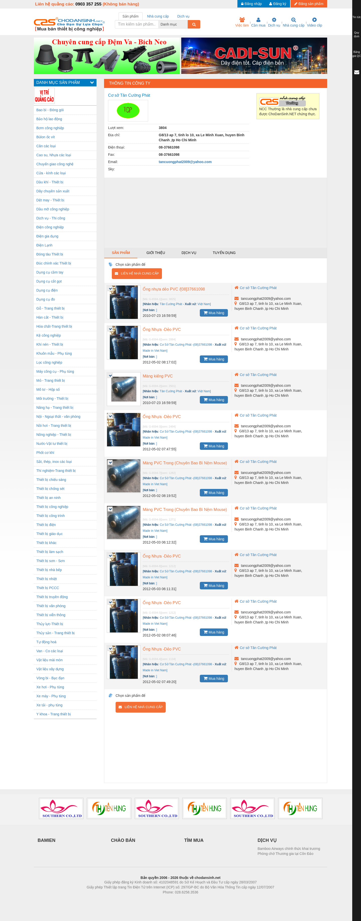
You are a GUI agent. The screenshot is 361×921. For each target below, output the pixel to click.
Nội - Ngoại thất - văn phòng (58, 417)
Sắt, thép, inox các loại (54, 462)
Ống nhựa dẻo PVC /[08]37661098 (174, 289)
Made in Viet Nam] (155, 350)
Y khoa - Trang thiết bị (53, 714)
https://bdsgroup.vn (174, 900)
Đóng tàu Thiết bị (49, 254)
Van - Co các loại (49, 651)
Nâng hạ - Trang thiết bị (54, 408)
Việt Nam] (204, 304)
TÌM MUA (194, 840)
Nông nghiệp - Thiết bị (53, 435)
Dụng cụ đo (45, 299)
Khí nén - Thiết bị (49, 344)
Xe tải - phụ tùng (49, 705)
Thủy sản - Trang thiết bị (55, 633)
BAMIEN (46, 840)
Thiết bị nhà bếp (49, 570)
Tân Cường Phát (171, 304)
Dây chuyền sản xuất (52, 191)
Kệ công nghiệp (48, 335)
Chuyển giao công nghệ (54, 164)
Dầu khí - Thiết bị (49, 182)
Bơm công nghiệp (50, 128)
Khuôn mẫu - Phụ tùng (54, 353)
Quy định (356, 34)
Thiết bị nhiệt (46, 579)
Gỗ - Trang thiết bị (50, 308)
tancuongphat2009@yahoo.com (185, 162)
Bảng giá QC (356, 53)
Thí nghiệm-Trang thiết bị (56, 471)
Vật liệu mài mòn (49, 660)
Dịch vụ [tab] (183, 16)
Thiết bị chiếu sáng (51, 480)
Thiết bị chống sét (50, 489)
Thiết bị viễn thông (50, 615)
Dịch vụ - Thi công (50, 218)
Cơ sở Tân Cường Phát (255, 288)
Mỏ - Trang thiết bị (50, 380)
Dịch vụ (274, 22)
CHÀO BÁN (123, 840)
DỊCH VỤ (267, 840)
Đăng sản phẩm (308, 4)
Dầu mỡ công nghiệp (52, 209)
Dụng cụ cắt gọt (49, 281)
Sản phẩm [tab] (131, 16)
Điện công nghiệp (50, 227)
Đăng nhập (251, 4)
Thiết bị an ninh (48, 498)
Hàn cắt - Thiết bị (49, 317)
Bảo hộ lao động (49, 119)
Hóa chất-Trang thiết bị (54, 326)
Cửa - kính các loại (51, 173)
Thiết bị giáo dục (49, 534)
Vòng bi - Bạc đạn (50, 678)
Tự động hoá (46, 642)
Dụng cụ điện (47, 290)
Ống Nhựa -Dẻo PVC (162, 329)
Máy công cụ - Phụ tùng (55, 371)
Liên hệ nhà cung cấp (137, 273)
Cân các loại (46, 146)
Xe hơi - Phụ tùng (50, 687)
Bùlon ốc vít (45, 137)
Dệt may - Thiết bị (50, 200)
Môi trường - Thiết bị (52, 399)
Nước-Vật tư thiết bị (51, 444)
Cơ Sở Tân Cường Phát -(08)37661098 (186, 344)
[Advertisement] (215, 213)
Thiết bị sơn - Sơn (50, 561)
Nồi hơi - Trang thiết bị (53, 426)
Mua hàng (214, 312)
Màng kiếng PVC (158, 376)
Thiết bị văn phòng (50, 606)
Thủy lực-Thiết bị (49, 624)
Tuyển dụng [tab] (224, 253)
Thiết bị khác (46, 543)
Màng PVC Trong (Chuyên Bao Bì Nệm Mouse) (185, 463)
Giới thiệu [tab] (155, 253)
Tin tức (356, 17)
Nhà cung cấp (294, 22)
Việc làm (242, 22)
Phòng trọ (148, 900)
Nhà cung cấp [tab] (158, 16)
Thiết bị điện (46, 525)
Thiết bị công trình (50, 516)
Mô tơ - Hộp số (48, 389)
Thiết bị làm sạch (49, 552)
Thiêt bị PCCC (47, 588)
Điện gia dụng (47, 236)
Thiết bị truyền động (52, 597)
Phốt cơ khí (45, 453)
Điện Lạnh (44, 245)
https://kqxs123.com (204, 900)
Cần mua (258, 22)
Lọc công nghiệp (49, 362)
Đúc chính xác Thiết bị (53, 263)
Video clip (314, 22)
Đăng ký (277, 4)
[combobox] (186, 24)
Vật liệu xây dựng (50, 669)
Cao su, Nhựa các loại (53, 155)
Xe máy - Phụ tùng (51, 696)
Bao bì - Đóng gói (50, 110)
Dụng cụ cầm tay (49, 272)
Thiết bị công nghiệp (52, 507)
